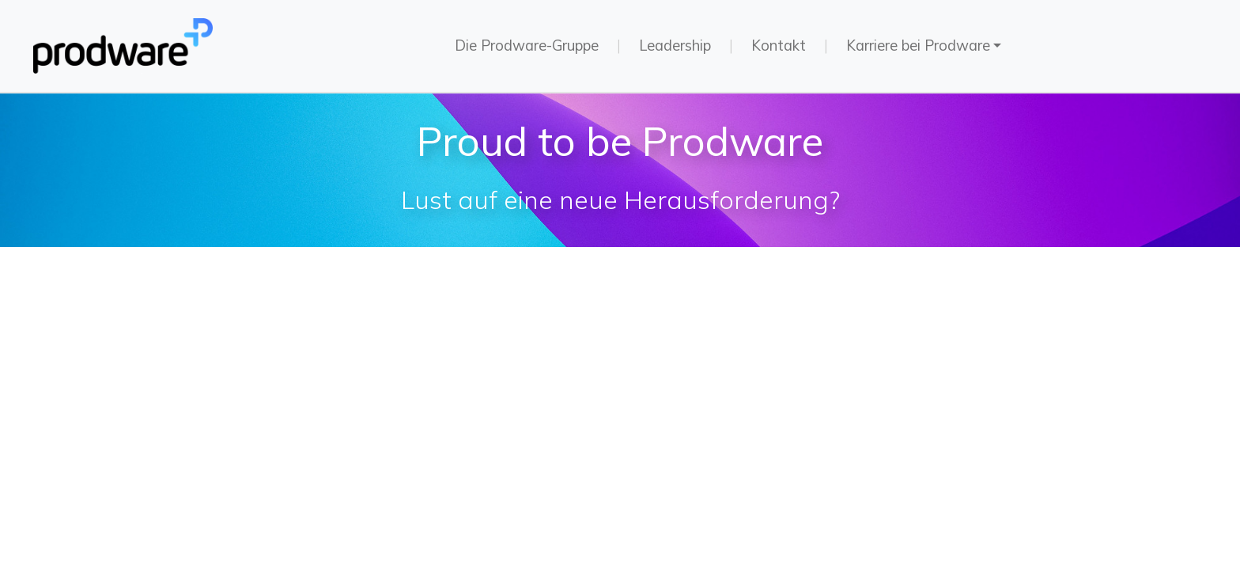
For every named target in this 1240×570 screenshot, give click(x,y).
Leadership (675, 45)
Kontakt (778, 45)
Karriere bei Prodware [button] (918, 45)
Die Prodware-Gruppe (527, 45)
